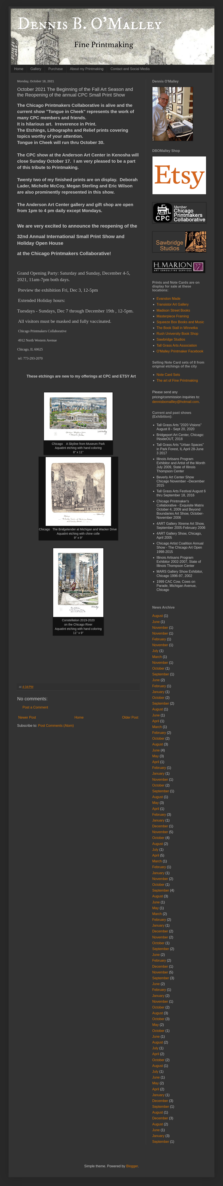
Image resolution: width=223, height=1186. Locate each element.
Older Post (130, 717)
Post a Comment (35, 707)
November (160, 627)
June (156, 622)
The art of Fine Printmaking (177, 380)
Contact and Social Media (129, 69)
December (160, 826)
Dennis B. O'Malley (89, 24)
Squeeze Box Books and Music (180, 322)
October (158, 668)
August (157, 616)
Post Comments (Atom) (56, 725)
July (155, 651)
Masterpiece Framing (173, 316)
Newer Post (27, 717)
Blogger (132, 1166)
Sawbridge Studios (171, 339)
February (159, 639)
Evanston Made (168, 298)
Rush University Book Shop (177, 333)
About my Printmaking (87, 69)
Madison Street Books (173, 310)
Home (18, 69)
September (160, 674)
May (155, 756)
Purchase (55, 69)
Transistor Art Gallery (173, 304)
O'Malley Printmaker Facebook (180, 351)
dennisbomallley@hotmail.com (175, 402)
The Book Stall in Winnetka (177, 328)
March (157, 657)
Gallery (35, 69)
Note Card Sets (168, 374)
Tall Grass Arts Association (177, 345)
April (155, 721)
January (158, 692)
